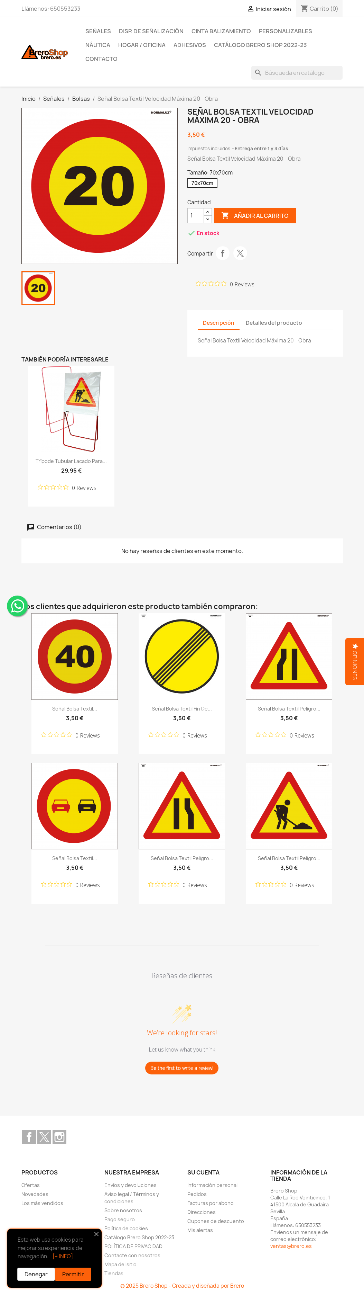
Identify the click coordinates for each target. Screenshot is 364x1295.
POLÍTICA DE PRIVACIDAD (133, 1246)
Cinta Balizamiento (221, 31)
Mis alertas (200, 1230)
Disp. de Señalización (151, 31)
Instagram (59, 1137)
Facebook (29, 1137)
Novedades (34, 1194)
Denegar (36, 1274)
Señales (98, 31)
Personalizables (285, 31)
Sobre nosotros (123, 1210)
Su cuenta (203, 1172)
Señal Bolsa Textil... (74, 708)
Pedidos (197, 1194)
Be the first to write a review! (181, 1068)
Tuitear (240, 253)
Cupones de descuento (215, 1221)
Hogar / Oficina (142, 45)
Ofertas (30, 1185)
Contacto (101, 59)
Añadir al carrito (255, 215)
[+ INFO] (63, 1256)
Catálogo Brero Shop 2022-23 (260, 45)
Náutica (97, 45)
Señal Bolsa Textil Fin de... (182, 708)
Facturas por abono (210, 1203)
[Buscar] (297, 73)
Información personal (212, 1185)
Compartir (223, 253)
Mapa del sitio (120, 1264)
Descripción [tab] (218, 323)
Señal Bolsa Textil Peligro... (289, 708)
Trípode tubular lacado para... (71, 461)
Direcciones (201, 1212)
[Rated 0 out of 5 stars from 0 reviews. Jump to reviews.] (225, 284)
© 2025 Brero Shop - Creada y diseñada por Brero (182, 1285)
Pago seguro (119, 1219)
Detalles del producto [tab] (274, 323)
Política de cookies (126, 1228)
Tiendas (113, 1273)
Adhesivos (190, 45)
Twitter (44, 1137)
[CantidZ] (195, 215)
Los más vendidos (42, 1203)
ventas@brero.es (291, 1246)
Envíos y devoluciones (130, 1185)
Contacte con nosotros (132, 1255)
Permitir (73, 1274)
